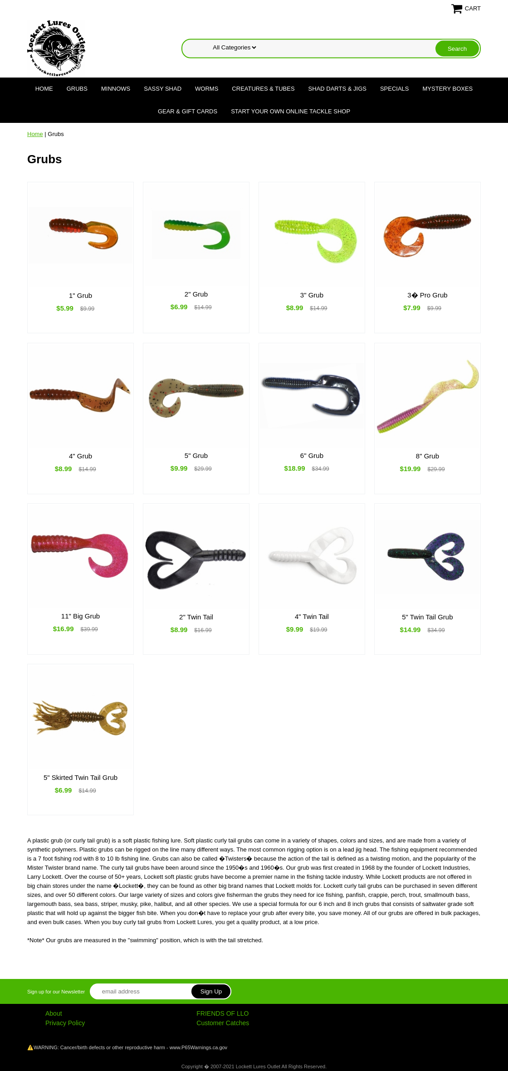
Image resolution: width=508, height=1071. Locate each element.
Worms (206, 88)
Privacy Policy (65, 1023)
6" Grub (311, 455)
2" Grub (196, 294)
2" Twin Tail (196, 617)
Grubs (77, 88)
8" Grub (427, 456)
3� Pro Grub (427, 295)
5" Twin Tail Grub (427, 617)
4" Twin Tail (312, 616)
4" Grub (80, 456)
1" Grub (80, 295)
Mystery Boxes (448, 88)
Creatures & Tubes (263, 88)
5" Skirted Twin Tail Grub (80, 777)
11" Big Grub (80, 616)
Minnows (115, 88)
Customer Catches (222, 1023)
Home (44, 88)
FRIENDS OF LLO (222, 1013)
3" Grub (311, 295)
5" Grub (196, 455)
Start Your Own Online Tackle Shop (290, 111)
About (53, 1013)
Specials (394, 88)
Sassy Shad (162, 88)
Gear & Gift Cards (187, 111)
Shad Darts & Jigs (337, 88)
